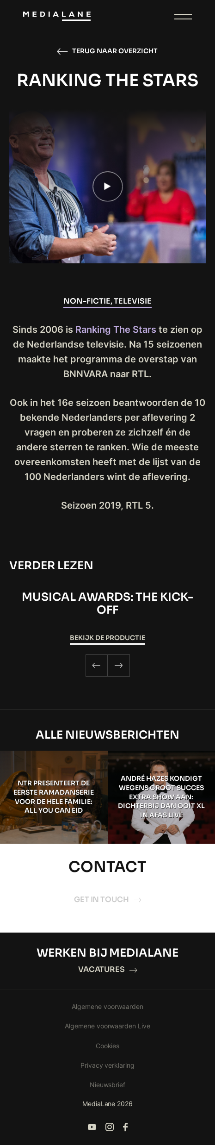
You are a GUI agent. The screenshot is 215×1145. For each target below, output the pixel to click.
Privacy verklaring (107, 1065)
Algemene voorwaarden (107, 1006)
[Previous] (97, 665)
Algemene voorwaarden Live (108, 1026)
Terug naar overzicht (107, 51)
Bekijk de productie (107, 638)
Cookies (108, 1046)
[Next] (119, 665)
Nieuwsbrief (108, 1085)
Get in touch (107, 899)
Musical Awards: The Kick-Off (107, 603)
